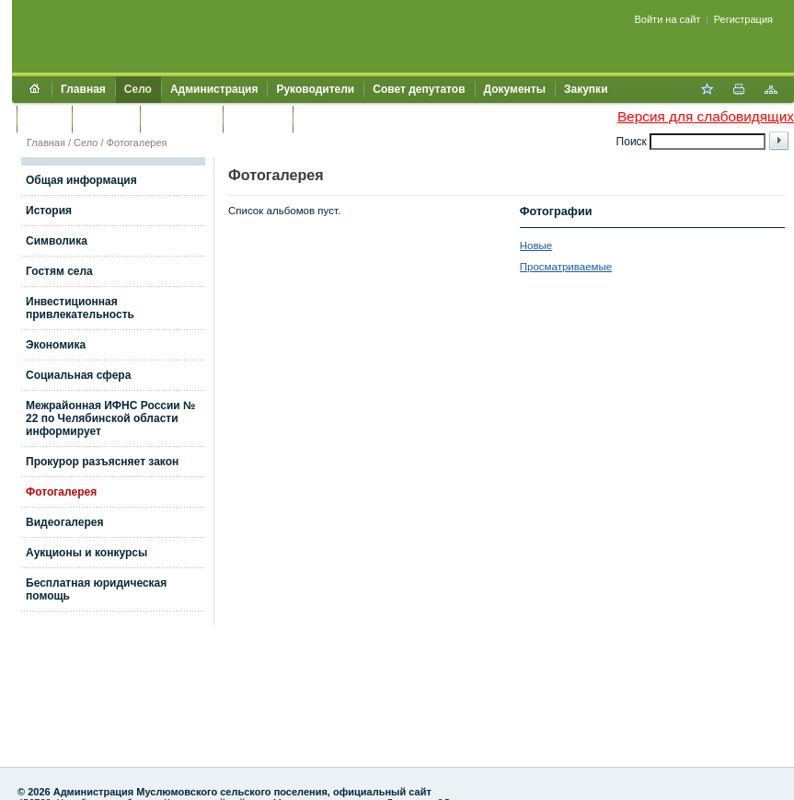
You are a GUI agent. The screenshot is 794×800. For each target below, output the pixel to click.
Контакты (258, 118)
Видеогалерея (64, 522)
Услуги (44, 118)
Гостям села (59, 271)
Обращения (181, 118)
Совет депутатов (419, 89)
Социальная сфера (78, 375)
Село (138, 89)
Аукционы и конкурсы (86, 552)
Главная (83, 89)
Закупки (586, 89)
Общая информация (81, 180)
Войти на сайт (668, 19)
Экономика (56, 344)
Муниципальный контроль (375, 118)
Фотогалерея (137, 142)
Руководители (315, 89)
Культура (106, 118)
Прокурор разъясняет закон (102, 461)
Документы (515, 89)
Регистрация (743, 19)
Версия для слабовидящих (705, 116)
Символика (56, 240)
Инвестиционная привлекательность (80, 308)
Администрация (214, 89)
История (49, 210)
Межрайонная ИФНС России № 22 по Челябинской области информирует (110, 418)
